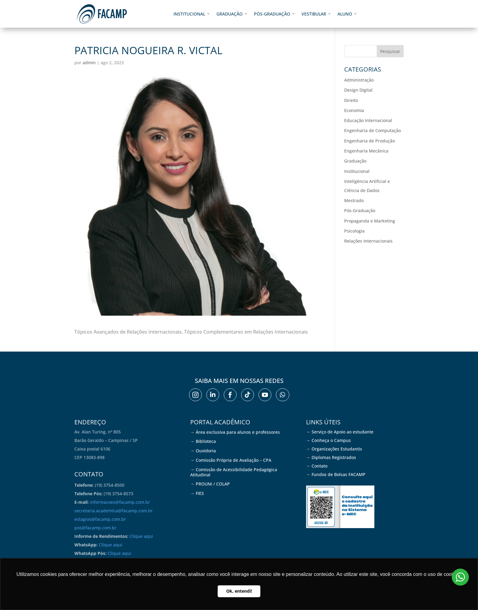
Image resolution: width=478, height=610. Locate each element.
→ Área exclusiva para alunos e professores (235, 432)
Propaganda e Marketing (369, 221)
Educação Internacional (368, 120)
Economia (354, 110)
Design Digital (358, 90)
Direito (351, 100)
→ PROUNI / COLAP (210, 484)
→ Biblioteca (203, 441)
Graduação (232, 14)
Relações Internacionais (368, 241)
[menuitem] (195, 394)
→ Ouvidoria (203, 451)
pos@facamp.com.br (95, 528)
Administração (359, 80)
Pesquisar (390, 51)
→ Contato (316, 466)
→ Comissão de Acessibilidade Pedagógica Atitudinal (233, 472)
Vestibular (316, 14)
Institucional (191, 14)
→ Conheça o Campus (328, 440)
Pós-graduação (274, 14)
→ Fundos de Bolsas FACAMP (336, 474)
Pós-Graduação (359, 210)
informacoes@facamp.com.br (120, 502)
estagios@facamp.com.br (100, 519)
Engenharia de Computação (372, 130)
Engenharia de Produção (369, 141)
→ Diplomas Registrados (331, 457)
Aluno (347, 14)
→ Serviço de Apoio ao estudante (339, 432)
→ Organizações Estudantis (334, 449)
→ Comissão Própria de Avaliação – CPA (230, 460)
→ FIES (197, 493)
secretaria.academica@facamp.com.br (113, 511)
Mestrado (354, 200)
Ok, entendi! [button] (239, 591)
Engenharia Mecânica (366, 151)
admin (89, 62)
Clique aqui (141, 536)
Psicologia (354, 231)
